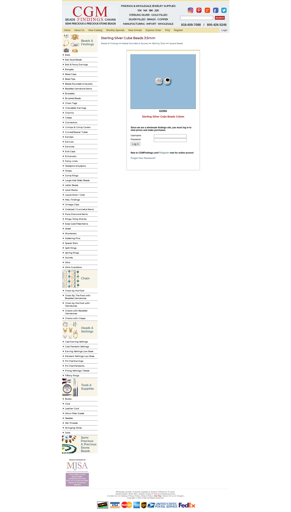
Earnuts (69, 141)
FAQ (167, 30)
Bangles (69, 69)
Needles (69, 418)
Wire (67, 262)
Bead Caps (70, 74)
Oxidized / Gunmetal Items (79, 209)
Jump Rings (71, 175)
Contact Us (112, 496)
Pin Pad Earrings (74, 361)
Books (68, 398)
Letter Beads (71, 185)
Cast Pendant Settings (77, 346)
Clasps (68, 117)
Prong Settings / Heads (77, 370)
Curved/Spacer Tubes (76, 132)
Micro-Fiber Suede (74, 413)
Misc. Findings (72, 199)
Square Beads (176, 43)
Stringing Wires (73, 427)
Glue (67, 403)
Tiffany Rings (72, 375)
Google (180, 496)
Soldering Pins (72, 238)
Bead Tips (70, 79)
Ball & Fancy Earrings (76, 64)
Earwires (69, 146)
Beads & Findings (109, 43)
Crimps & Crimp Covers (77, 127)
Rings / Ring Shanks (75, 219)
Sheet (68, 228)
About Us (79, 30)
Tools (67, 432)
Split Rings (70, 248)
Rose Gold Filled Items (76, 223)
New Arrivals (135, 30)
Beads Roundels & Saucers (78, 83)
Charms (69, 112)
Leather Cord (72, 408)
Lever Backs (71, 190)
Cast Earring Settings (76, 341)
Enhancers (70, 156)
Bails (67, 54)
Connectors (71, 122)
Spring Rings (72, 252)
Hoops (68, 170)
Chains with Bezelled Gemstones (76, 312)
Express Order (153, 30)
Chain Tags (71, 103)
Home (67, 30)
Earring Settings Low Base (79, 351)
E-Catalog (123, 496)
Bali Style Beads (73, 59)
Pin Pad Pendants (74, 365)
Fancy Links (71, 161)
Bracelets (70, 93)
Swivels (69, 257)
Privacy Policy (134, 496)
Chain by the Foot (74, 290)
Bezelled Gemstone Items (78, 88)
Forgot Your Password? (143, 158)
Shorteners (70, 233)
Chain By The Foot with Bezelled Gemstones (77, 297)
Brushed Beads (73, 98)
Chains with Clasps (75, 318)
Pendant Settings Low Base (79, 356)
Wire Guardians (73, 267)
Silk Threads (71, 423)
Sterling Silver (159, 43)
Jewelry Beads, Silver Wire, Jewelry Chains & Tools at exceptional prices (145, 494)
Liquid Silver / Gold (75, 194)
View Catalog (95, 30)
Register (178, 30)
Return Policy (147, 496)
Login (224, 30)
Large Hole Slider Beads (77, 180)
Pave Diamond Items (76, 214)
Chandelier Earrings (75, 108)
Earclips (69, 137)
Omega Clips (72, 204)
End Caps (70, 151)
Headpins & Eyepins (75, 165)
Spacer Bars (71, 243)
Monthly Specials (115, 30)
